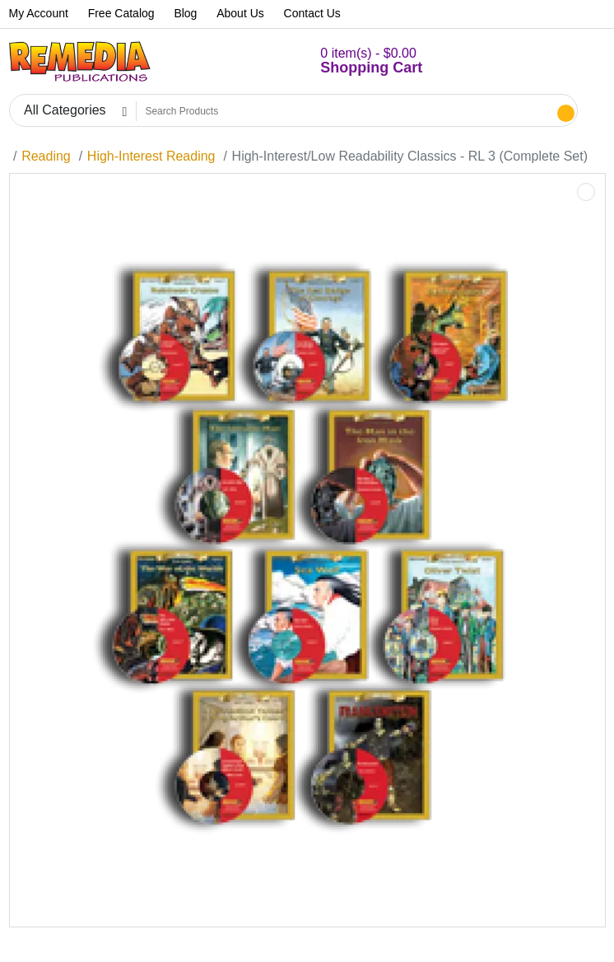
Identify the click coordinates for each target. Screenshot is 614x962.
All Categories (65, 110)
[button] (351, 61)
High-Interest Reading (151, 156)
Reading (46, 156)
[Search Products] (345, 111)
